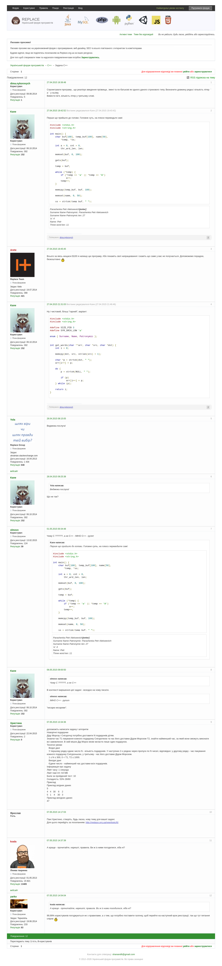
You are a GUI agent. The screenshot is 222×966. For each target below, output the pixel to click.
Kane (13, 111)
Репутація (15, 100)
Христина (16, 723)
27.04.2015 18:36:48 (56, 82)
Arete (13, 250)
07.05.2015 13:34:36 (56, 722)
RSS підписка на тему (202, 77)
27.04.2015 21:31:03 (56, 304)
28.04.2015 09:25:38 (56, 476)
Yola (12, 419)
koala (13, 841)
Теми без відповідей (143, 34)
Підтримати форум (200, 8)
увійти (186, 71)
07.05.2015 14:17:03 (56, 812)
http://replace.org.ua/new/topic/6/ (102, 822)
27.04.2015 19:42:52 (56, 110)
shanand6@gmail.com (123, 954)
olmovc (14, 530)
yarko (13, 896)
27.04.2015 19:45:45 (56, 249)
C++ (49, 65)
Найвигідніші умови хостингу (170, 8)
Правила (43, 8)
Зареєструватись (90, 57)
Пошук (55, 8)
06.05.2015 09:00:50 (56, 670)
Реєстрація (68, 8)
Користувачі (29, 8)
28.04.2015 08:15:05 (56, 418)
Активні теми (125, 34)
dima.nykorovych (20, 83)
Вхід (80, 8)
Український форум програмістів (27, 65)
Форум (15, 8)
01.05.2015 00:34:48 (56, 529)
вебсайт (14, 471)
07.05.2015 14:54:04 (56, 895)
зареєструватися (203, 71)
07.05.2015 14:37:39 (56, 840)
